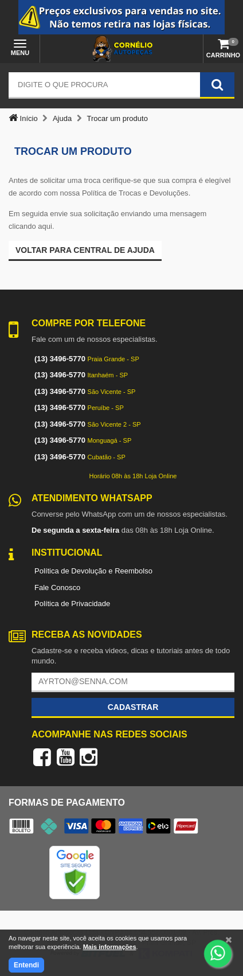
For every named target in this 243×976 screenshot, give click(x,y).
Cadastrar (133, 707)
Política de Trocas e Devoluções (135, 193)
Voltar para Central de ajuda (85, 250)
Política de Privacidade (72, 603)
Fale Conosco (57, 587)
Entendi (26, 965)
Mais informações (109, 946)
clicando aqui (30, 226)
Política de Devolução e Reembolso (93, 571)
